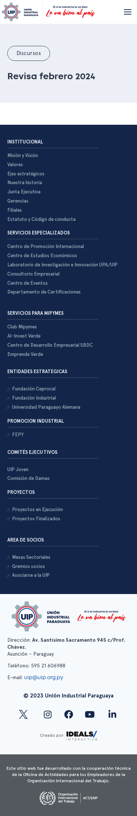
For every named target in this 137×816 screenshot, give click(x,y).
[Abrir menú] (127, 11)
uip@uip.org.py (44, 677)
